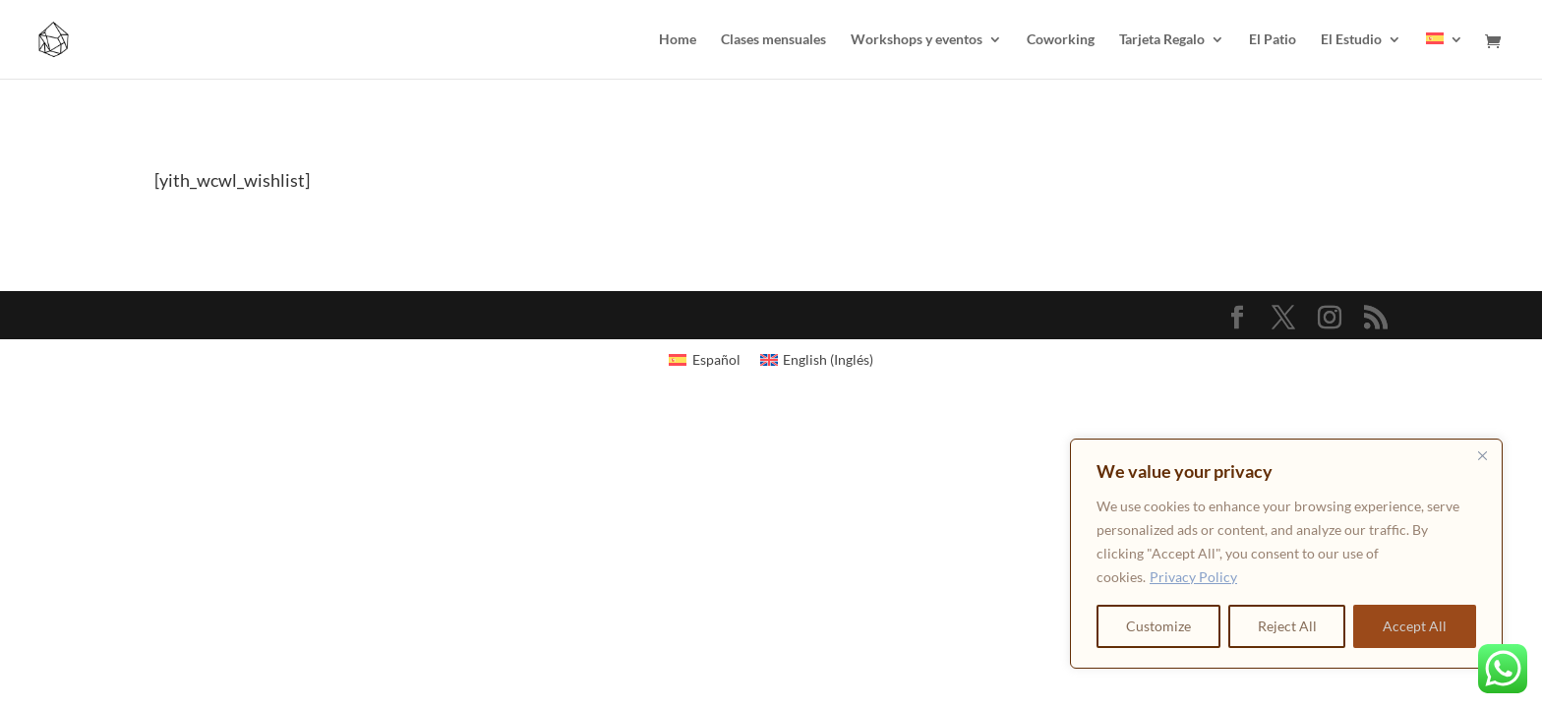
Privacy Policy (1193, 576)
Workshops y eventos (916, 39)
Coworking (1061, 39)
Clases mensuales (773, 39)
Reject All (1287, 626)
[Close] (1482, 455)
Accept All (1415, 626)
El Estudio (1351, 39)
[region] (1286, 554)
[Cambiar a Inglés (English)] (817, 360)
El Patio (1272, 39)
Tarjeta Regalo (1162, 39)
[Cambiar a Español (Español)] (704, 360)
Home (677, 39)
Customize (1158, 626)
